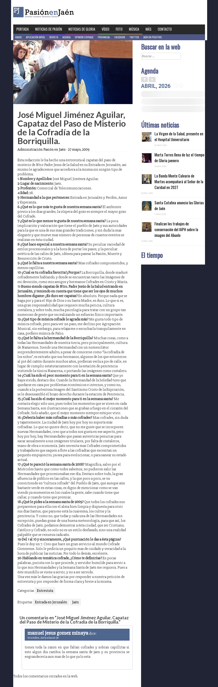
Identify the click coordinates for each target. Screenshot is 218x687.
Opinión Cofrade (84, 37)
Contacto (165, 29)
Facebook (119, 37)
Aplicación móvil (35, 37)
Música (134, 29)
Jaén (75, 602)
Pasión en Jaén (55, 12)
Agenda (66, 37)
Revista (53, 37)
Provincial (104, 37)
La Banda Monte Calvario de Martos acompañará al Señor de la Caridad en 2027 (178, 181)
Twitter (134, 37)
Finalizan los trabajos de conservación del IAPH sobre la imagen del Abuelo (176, 229)
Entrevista (45, 590)
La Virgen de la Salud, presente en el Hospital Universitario (178, 136)
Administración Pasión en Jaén (41, 149)
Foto (119, 29)
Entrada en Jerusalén (51, 602)
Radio (18, 37)
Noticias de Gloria (81, 29)
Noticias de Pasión (48, 29)
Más (148, 29)
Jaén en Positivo (152, 37)
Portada (22, 29)
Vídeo (105, 29)
